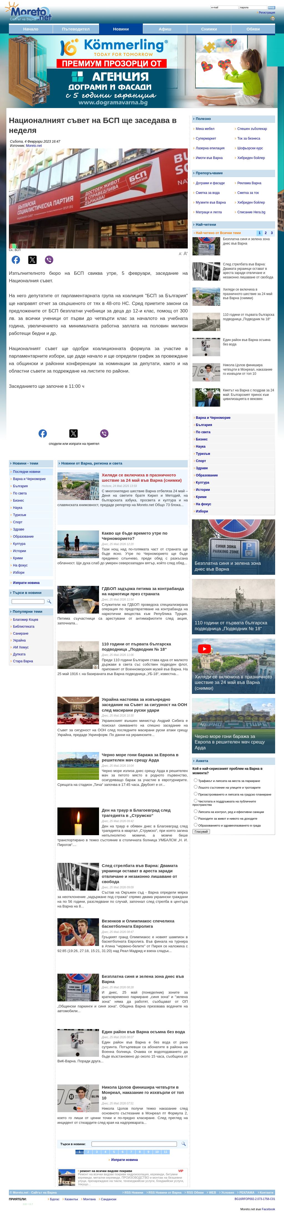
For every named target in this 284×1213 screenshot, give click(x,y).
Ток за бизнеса (247, 138)
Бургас (53, 1199)
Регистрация (267, 12)
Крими (18, 558)
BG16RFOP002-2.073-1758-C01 (255, 1199)
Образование (23, 536)
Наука (17, 508)
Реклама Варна (248, 183)
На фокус (20, 565)
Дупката (19, 654)
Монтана (88, 1199)
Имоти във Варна (208, 158)
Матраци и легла (207, 212)
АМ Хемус (21, 647)
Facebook (268, 1209)
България (20, 486)
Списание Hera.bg (250, 212)
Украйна (19, 640)
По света (20, 493)
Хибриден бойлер (250, 158)
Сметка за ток (247, 193)
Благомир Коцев (25, 620)
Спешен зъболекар (251, 129)
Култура (19, 544)
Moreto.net (34, 146)
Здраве (18, 529)
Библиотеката (23, 627)
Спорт (17, 522)
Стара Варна (23, 661)
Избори (18, 573)
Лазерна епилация (208, 148)
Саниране (20, 633)
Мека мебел (203, 129)
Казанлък (70, 1199)
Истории (19, 551)
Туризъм (19, 515)
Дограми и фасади (209, 183)
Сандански (107, 1199)
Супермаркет (204, 138)
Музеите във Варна (209, 202)
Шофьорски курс (249, 148)
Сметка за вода (206, 193)
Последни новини (26, 472)
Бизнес (18, 500)
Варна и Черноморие (29, 479)
